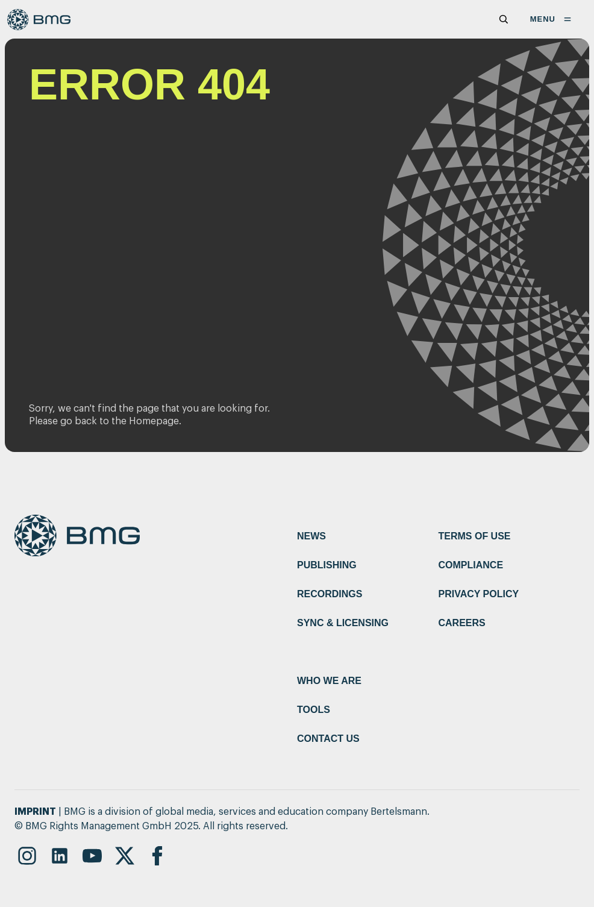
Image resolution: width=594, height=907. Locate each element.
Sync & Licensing (343, 623)
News (311, 536)
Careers (462, 623)
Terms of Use (475, 536)
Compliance (471, 565)
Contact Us (328, 738)
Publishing (327, 565)
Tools (313, 710)
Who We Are (329, 681)
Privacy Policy (479, 594)
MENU (552, 19)
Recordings (329, 594)
